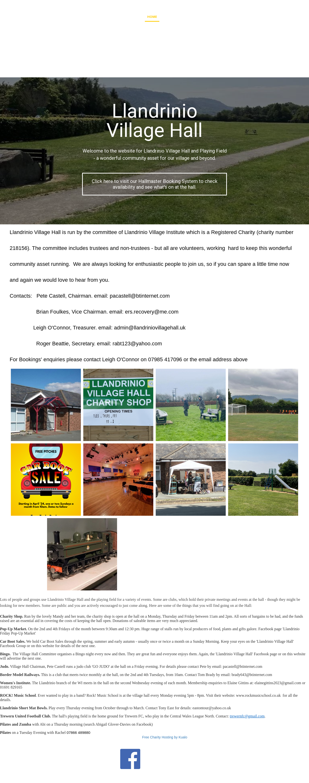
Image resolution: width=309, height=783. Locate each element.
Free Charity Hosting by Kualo (164, 737)
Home (152, 16)
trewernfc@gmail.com (247, 716)
